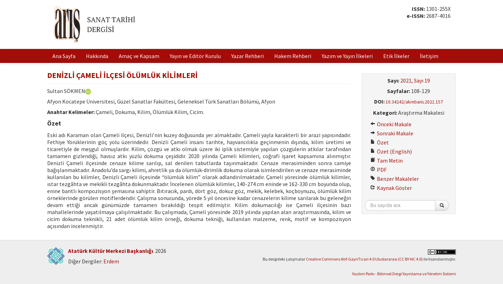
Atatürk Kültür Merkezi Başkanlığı (110, 250)
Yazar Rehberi (247, 55)
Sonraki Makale (391, 133)
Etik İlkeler (396, 55)
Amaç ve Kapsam (139, 55)
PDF (378, 169)
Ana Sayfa (63, 55)
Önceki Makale (390, 124)
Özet (379, 142)
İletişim (429, 55)
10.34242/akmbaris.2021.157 (414, 102)
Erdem (111, 261)
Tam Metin (386, 160)
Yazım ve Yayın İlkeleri (347, 55)
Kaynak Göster (391, 187)
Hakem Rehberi (292, 55)
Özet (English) (391, 151)
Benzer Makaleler (394, 178)
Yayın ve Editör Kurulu (195, 55)
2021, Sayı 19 (415, 80)
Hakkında (97, 55)
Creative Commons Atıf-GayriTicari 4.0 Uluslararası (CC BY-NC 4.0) (364, 259)
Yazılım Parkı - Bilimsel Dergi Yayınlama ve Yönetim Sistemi (404, 273)
